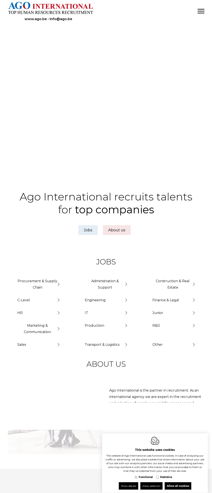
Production (94, 326)
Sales (21, 345)
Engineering (95, 300)
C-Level (23, 300)
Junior (157, 313)
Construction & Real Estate (173, 284)
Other (157, 345)
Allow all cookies (178, 481)
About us (116, 230)
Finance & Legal (165, 300)
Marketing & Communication (37, 329)
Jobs (88, 230)
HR (20, 313)
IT (86, 313)
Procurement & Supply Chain (37, 284)
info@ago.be (61, 19)
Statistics (166, 473)
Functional (146, 473)
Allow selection (151, 481)
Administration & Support (105, 284)
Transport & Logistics (102, 345)
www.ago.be (36, 19)
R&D (156, 326)
